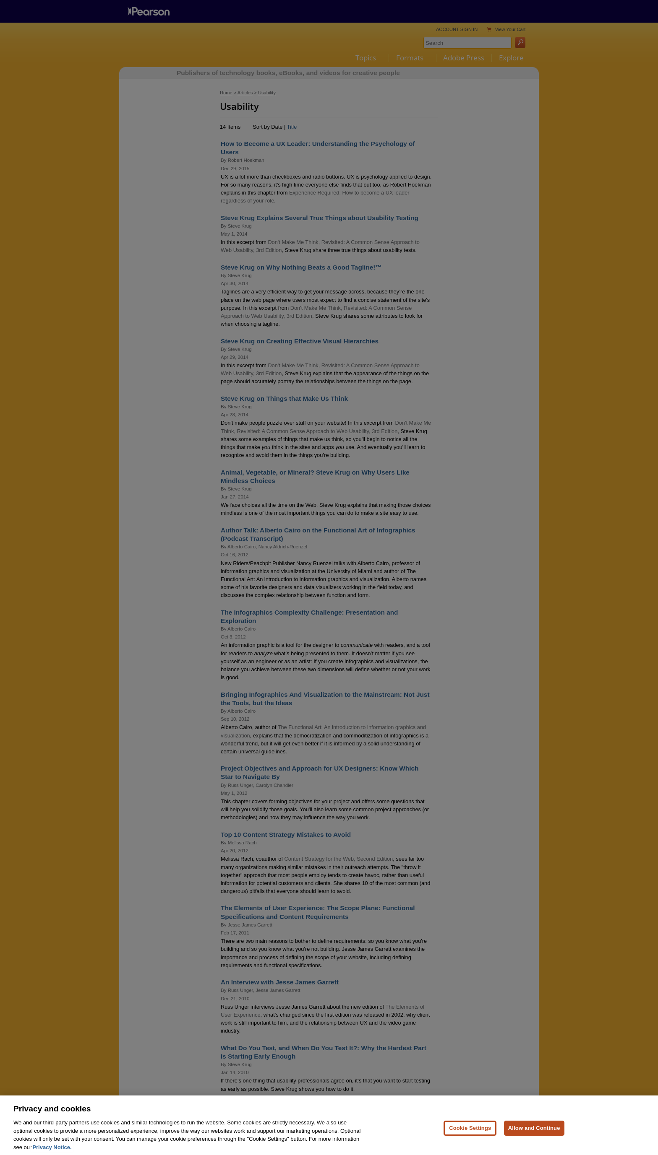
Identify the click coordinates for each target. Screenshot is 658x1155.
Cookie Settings (470, 1135)
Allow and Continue (534, 1135)
